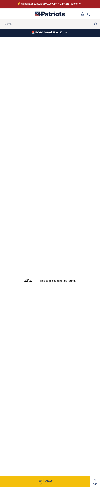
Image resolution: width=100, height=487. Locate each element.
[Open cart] (88, 14)
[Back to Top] (95, 481)
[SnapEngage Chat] (45, 481)
